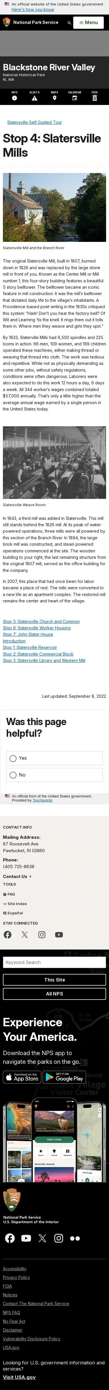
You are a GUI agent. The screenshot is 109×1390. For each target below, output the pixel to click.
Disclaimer (12, 1329)
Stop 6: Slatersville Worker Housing (37, 627)
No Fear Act (14, 1321)
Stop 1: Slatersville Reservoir (30, 647)
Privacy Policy (16, 1277)
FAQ (9, 894)
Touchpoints (42, 800)
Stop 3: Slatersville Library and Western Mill (44, 660)
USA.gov (11, 1347)
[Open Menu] (88, 23)
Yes (23, 758)
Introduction (14, 640)
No (22, 775)
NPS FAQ (11, 1312)
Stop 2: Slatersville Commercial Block (38, 654)
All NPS (54, 994)
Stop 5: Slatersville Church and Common (41, 621)
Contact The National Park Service (36, 1303)
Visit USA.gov (19, 1377)
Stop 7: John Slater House (28, 634)
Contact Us (15, 876)
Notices (10, 1294)
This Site (54, 980)
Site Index (15, 903)
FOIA (7, 1286)
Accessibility (14, 1268)
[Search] (54, 962)
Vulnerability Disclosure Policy (31, 1338)
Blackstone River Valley (49, 67)
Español (13, 913)
